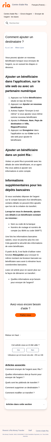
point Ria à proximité (24, 161)
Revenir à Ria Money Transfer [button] (13, 430)
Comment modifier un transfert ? (20, 392)
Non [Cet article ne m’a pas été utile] (32, 350)
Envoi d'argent (26, 14)
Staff (30, 430)
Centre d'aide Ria (10, 14)
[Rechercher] (25, 23)
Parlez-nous (25, 315)
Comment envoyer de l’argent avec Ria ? (23, 369)
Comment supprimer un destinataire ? (22, 387)
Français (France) (39, 5)
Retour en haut (13, 335)
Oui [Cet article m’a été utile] (18, 350)
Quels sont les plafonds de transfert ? (22, 382)
